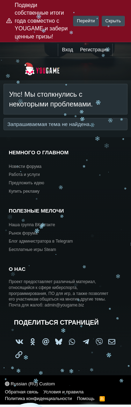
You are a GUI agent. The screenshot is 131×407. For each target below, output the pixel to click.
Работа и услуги (24, 174)
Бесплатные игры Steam (32, 249)
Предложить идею (26, 182)
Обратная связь (21, 391)
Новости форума (25, 166)
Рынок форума (23, 233)
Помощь (85, 398)
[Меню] (13, 69)
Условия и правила (63, 391)
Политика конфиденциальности (38, 398)
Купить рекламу (24, 191)
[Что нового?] (119, 50)
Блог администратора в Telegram (41, 241)
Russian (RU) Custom (30, 383)
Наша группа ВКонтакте (32, 224)
